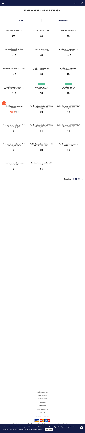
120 (82, 372)
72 (76, 372)
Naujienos (42, 406)
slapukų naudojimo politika (34, 429)
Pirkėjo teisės (42, 395)
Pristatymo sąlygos (42, 416)
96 (79, 372)
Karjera (42, 412)
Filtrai (21, 50)
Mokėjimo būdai (42, 399)
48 (73, 372)
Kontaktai (42, 402)
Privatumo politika (42, 409)
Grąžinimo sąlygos (42, 392)
